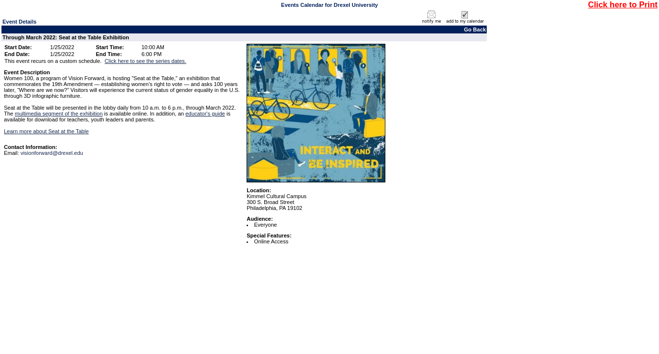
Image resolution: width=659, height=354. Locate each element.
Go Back (475, 29)
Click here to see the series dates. (146, 61)
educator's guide (205, 114)
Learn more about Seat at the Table (46, 131)
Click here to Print (623, 4)
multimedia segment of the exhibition (59, 114)
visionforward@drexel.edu (52, 153)
